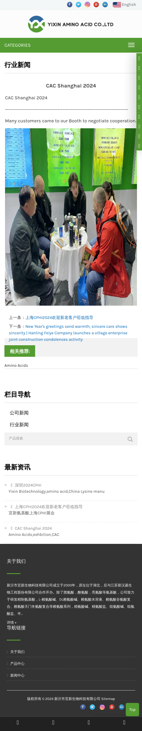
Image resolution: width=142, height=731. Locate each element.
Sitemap (108, 699)
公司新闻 (19, 413)
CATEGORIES (17, 45)
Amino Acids (16, 365)
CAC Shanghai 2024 (30, 528)
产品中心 (16, 664)
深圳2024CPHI (25, 485)
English (124, 5)
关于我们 (16, 652)
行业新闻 (19, 424)
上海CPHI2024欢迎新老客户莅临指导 (59, 317)
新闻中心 (16, 675)
